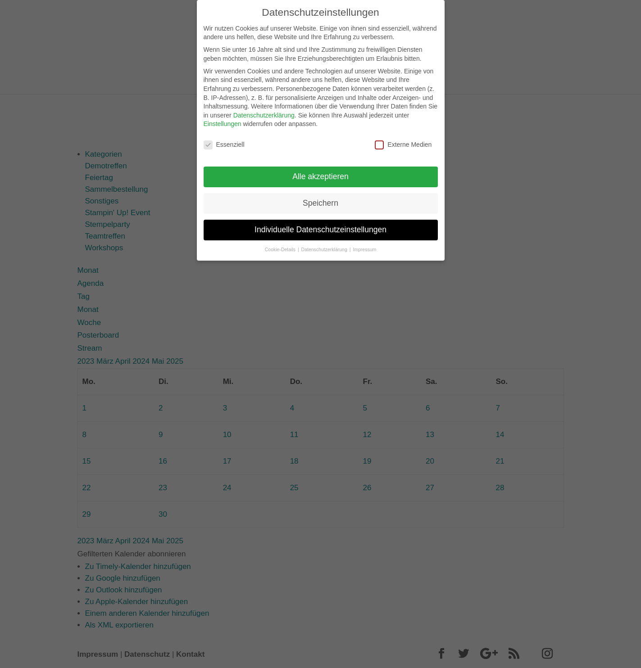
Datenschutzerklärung (264, 109)
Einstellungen (222, 117)
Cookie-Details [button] (281, 243)
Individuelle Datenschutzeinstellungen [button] (320, 223)
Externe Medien (403, 138)
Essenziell (224, 138)
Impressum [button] (364, 243)
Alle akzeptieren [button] (320, 170)
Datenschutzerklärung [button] (325, 243)
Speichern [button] (320, 196)
